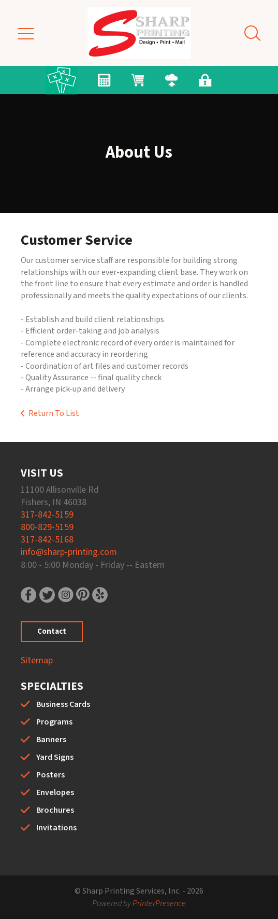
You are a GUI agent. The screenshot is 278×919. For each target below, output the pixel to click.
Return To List (53, 413)
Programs (54, 722)
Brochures (55, 810)
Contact (51, 631)
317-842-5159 (47, 514)
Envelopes (55, 792)
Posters (50, 775)
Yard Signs (55, 757)
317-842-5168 (47, 539)
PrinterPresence (159, 903)
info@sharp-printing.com (69, 552)
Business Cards (63, 704)
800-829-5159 (47, 527)
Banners (51, 739)
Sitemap (37, 660)
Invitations (56, 827)
